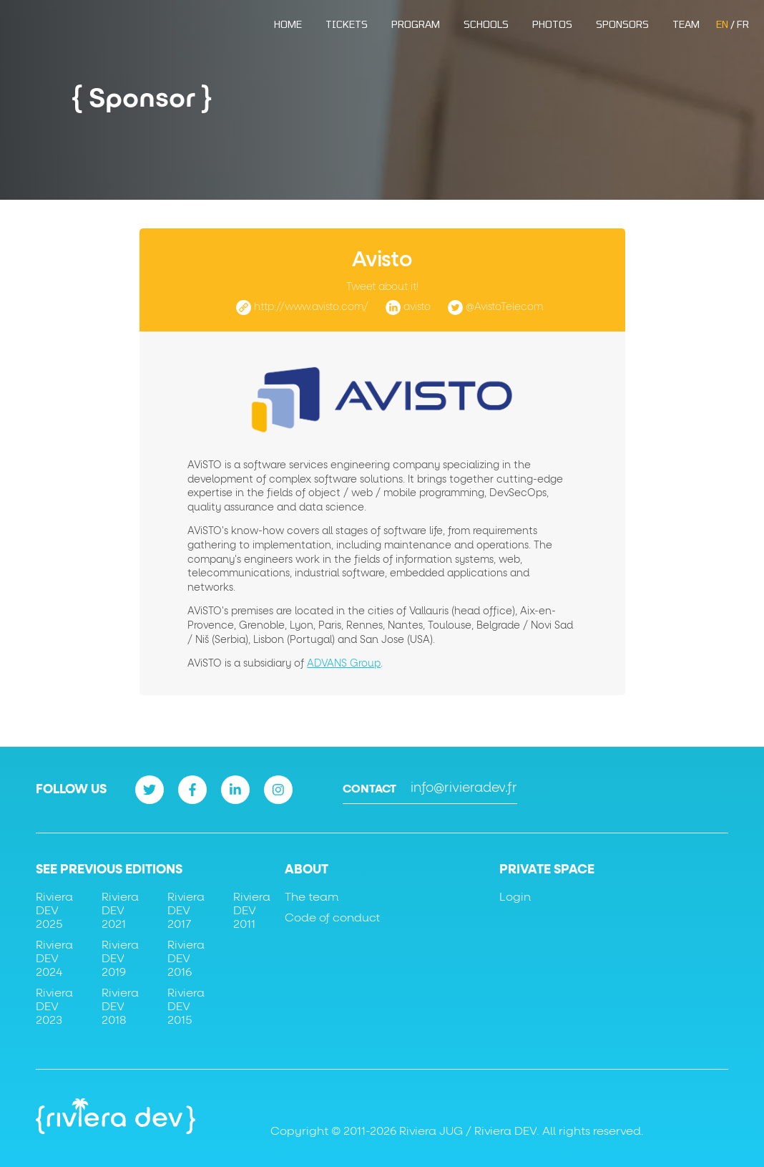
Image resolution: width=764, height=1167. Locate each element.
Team (686, 24)
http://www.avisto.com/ (311, 307)
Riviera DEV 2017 (186, 910)
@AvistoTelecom (504, 307)
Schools (486, 24)
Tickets (346, 24)
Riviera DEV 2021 (120, 910)
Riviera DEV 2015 (186, 1006)
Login (515, 897)
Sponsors (622, 24)
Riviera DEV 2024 (54, 958)
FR (743, 24)
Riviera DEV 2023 (54, 1006)
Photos (552, 24)
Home (288, 24)
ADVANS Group (344, 664)
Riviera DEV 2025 (54, 910)
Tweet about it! (382, 287)
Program (415, 24)
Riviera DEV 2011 (251, 910)
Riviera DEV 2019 (120, 958)
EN (722, 24)
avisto (417, 307)
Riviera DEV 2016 (186, 958)
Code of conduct (332, 918)
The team (311, 897)
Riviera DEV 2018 (120, 1006)
